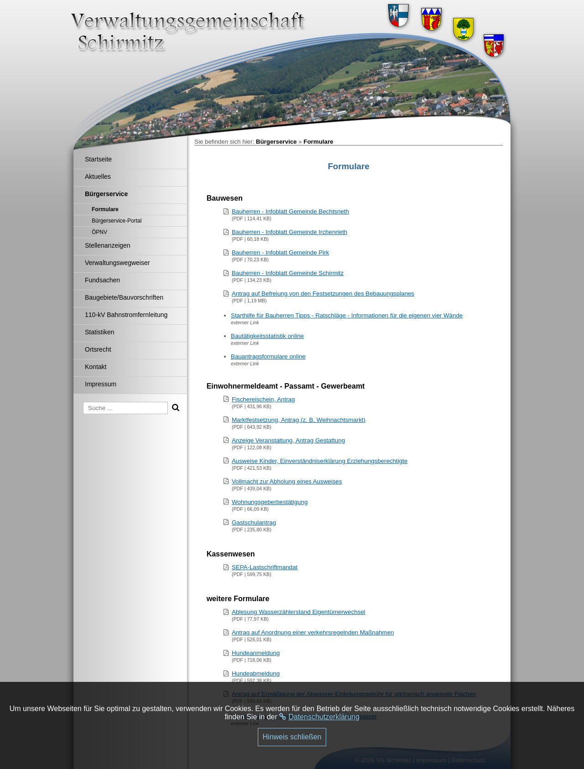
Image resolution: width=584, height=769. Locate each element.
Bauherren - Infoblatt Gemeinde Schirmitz (288, 273)
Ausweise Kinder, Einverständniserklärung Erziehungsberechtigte (319, 460)
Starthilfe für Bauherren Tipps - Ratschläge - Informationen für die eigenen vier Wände (347, 315)
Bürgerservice (276, 141)
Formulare (318, 141)
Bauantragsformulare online (268, 356)
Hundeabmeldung (256, 673)
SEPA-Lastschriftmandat (264, 567)
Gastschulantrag (254, 522)
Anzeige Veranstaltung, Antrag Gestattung (288, 440)
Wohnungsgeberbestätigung (270, 502)
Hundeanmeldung (256, 652)
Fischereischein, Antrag (263, 399)
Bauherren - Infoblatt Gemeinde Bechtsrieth (290, 211)
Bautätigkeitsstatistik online (267, 336)
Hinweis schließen (292, 737)
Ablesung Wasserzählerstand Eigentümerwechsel (298, 611)
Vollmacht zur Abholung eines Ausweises (287, 481)
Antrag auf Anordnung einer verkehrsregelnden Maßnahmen (313, 632)
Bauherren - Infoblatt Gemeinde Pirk (280, 252)
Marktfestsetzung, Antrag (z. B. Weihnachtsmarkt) (298, 419)
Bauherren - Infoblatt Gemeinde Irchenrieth (289, 232)
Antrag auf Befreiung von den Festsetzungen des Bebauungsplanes (323, 293)
